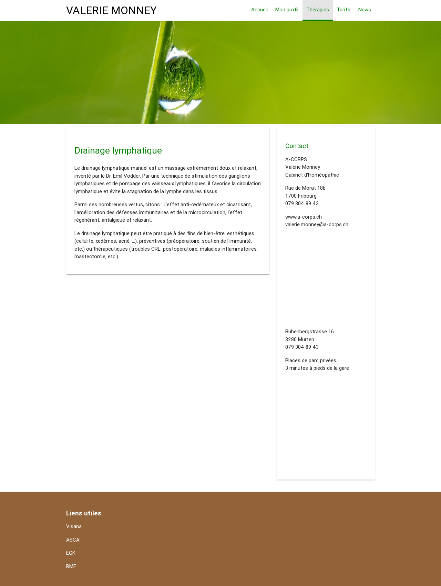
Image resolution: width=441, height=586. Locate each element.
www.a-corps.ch (303, 216)
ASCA (73, 539)
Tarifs (343, 9)
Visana (74, 526)
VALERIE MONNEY (111, 10)
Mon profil (286, 9)
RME (71, 566)
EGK (70, 553)
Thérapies (317, 9)
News (364, 9)
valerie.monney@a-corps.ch (316, 224)
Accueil (259, 9)
